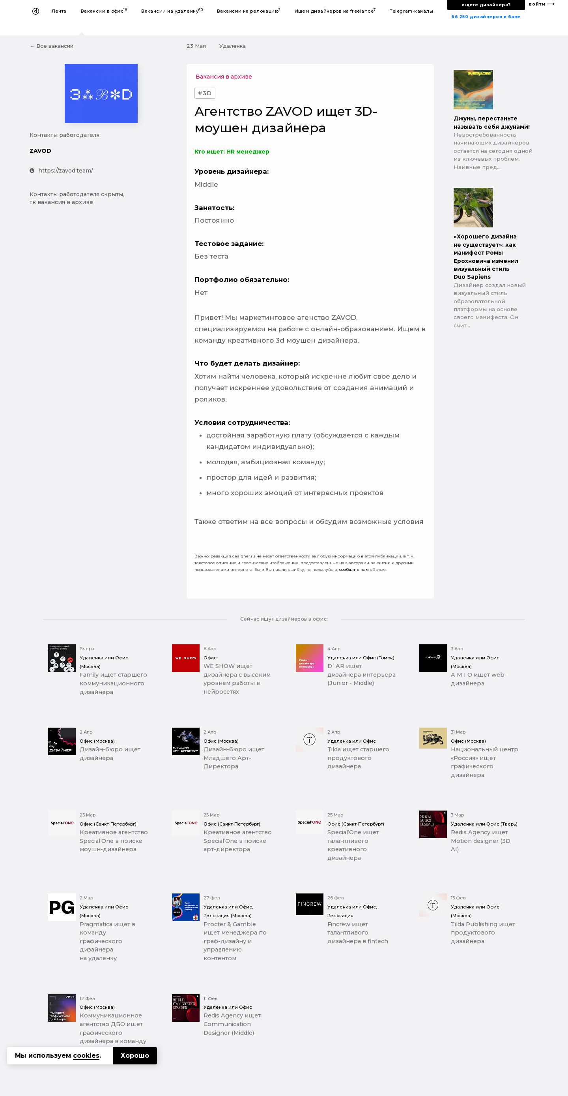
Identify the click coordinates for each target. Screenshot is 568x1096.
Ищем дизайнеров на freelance (335, 11)
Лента (59, 11)
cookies (86, 1055)
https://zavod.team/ (61, 170)
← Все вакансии (51, 46)
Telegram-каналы (411, 11)
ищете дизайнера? (486, 5)
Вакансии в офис (104, 11)
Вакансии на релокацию (248, 11)
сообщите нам (354, 569)
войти (537, 4)
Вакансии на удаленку (172, 11)
